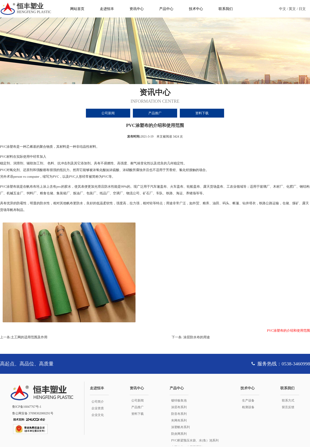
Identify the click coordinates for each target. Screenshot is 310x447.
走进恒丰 (107, 9)
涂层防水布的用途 (196, 337)
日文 (302, 9)
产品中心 (166, 9)
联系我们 (226, 9)
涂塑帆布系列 (180, 427)
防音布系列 (179, 413)
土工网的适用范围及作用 (29, 337)
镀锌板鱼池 (179, 400)
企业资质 (97, 408)
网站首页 (77, 9)
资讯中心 (137, 9)
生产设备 (248, 400)
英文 (292, 9)
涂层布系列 (179, 407)
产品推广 (155, 113)
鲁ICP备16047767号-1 (26, 406)
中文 (282, 9)
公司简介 (97, 401)
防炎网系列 (179, 433)
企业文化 (97, 415)
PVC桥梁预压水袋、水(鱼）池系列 (195, 440)
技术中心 (196, 9)
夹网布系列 (179, 420)
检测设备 (248, 407)
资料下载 (202, 113)
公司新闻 (108, 113)
